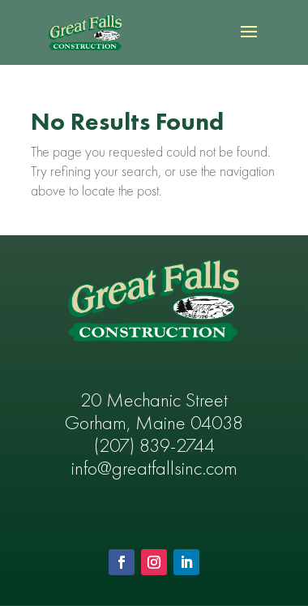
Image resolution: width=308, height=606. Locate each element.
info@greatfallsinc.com (154, 469)
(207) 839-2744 (154, 447)
